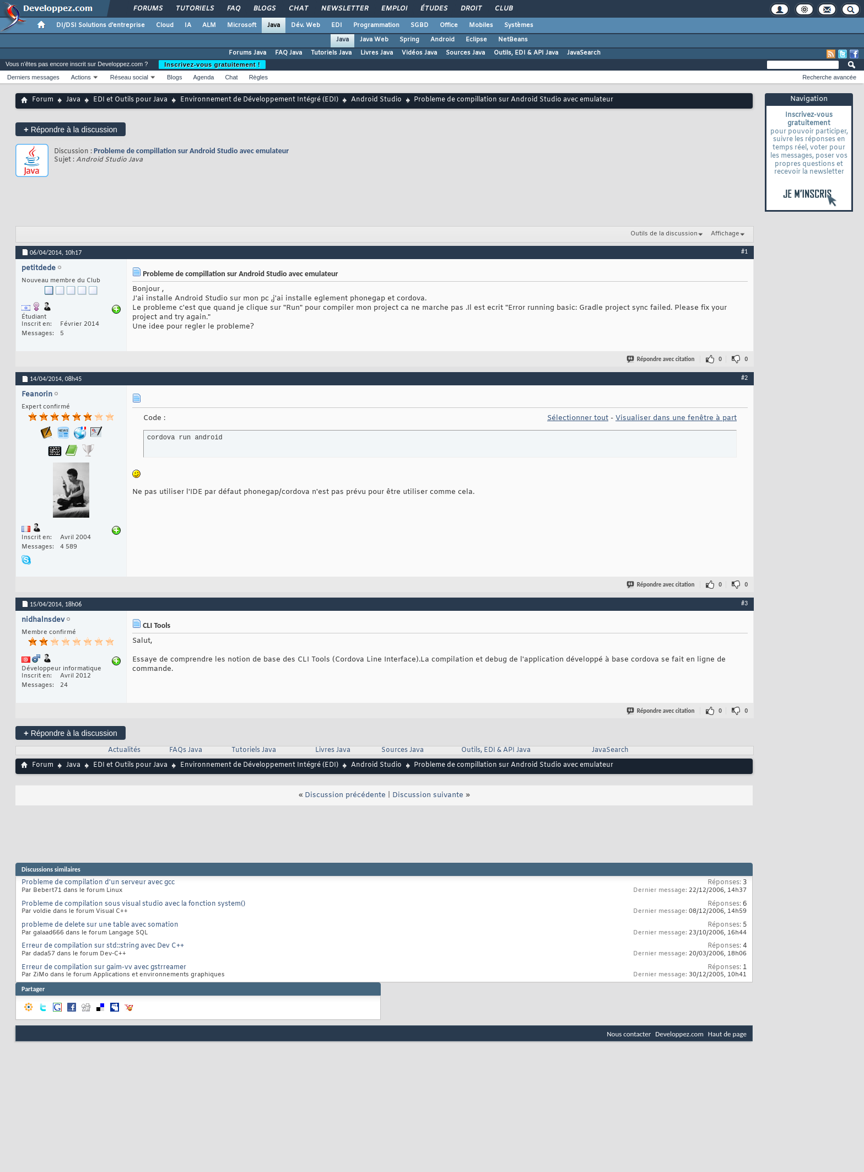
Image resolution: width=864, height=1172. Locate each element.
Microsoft (241, 25)
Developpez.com (679, 1034)
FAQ (233, 8)
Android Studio (376, 99)
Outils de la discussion (664, 234)
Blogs (264, 8)
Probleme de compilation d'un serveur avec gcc (98, 882)
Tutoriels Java (331, 53)
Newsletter (344, 8)
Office (449, 25)
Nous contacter (629, 1034)
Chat (298, 8)
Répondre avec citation (661, 359)
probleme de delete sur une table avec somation (100, 925)
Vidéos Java (419, 53)
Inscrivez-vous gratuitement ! (212, 64)
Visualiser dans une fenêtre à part (676, 418)
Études (433, 8)
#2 (744, 377)
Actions (81, 77)
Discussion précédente (345, 795)
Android (442, 40)
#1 (744, 251)
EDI (336, 25)
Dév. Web (305, 25)
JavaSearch (584, 53)
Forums (147, 8)
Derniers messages (33, 77)
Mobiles (481, 25)
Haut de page (727, 1034)
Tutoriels (194, 8)
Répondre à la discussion (70, 129)
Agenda (203, 77)
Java (273, 25)
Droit (470, 8)
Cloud (165, 25)
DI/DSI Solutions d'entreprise (100, 25)
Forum (42, 99)
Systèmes (518, 25)
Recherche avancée (829, 77)
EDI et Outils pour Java (130, 99)
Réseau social (129, 77)
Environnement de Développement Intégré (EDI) (259, 99)
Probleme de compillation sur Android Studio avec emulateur (191, 150)
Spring (409, 40)
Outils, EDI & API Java (526, 53)
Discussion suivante (427, 795)
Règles (258, 77)
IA (188, 25)
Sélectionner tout (577, 418)
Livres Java (376, 53)
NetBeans (513, 40)
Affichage (725, 234)
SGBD (420, 25)
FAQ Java (288, 53)
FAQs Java (185, 750)
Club (503, 8)
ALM (209, 25)
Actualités (124, 750)
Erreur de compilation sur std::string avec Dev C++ (102, 946)
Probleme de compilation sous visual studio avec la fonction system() (133, 904)
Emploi (394, 8)
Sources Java (465, 53)
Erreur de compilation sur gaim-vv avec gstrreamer (103, 967)
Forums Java (247, 53)
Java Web (374, 40)
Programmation (376, 25)
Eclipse (476, 40)
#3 (744, 603)
